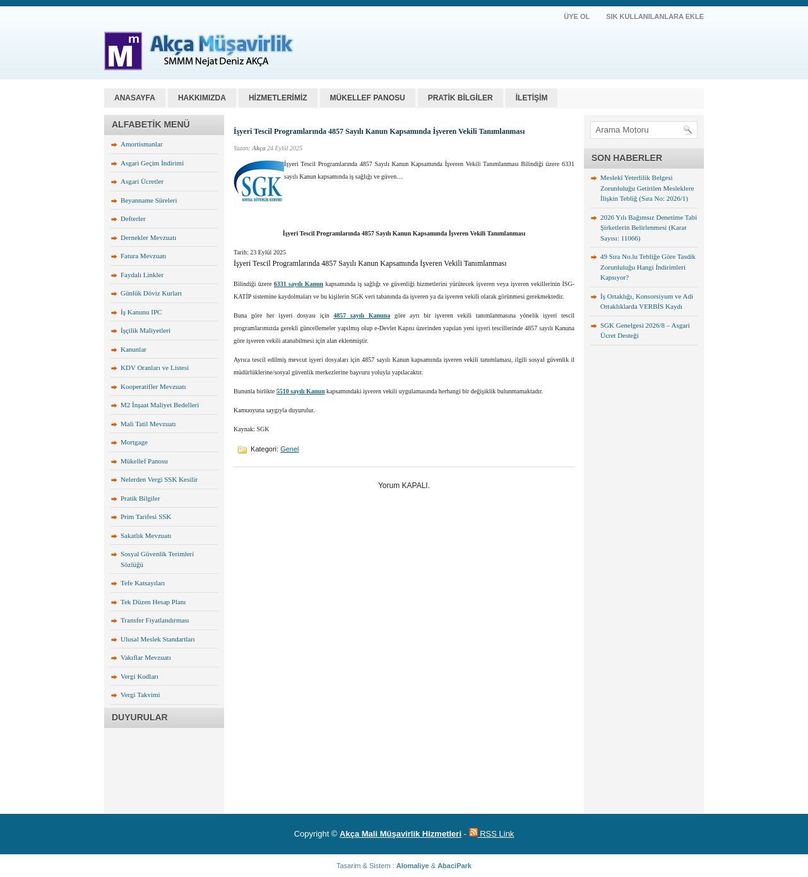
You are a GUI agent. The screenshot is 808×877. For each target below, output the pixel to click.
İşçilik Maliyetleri (145, 330)
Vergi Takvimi (140, 694)
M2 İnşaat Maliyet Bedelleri (160, 405)
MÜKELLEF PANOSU (367, 97)
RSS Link (491, 833)
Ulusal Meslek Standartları (158, 639)
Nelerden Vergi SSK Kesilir (159, 479)
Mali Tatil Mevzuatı (148, 423)
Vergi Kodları (139, 676)
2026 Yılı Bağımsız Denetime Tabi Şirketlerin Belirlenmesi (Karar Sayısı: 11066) (648, 227)
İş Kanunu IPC (141, 312)
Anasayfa (134, 97)
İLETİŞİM (532, 97)
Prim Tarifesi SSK (146, 516)
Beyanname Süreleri (149, 200)
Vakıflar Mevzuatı (146, 657)
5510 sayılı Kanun (300, 391)
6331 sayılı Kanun (298, 283)
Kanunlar (133, 349)
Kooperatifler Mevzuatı (153, 386)
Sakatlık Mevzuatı (146, 535)
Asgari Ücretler (142, 181)
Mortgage (134, 442)
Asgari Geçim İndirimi (152, 163)
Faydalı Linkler (142, 274)
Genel (289, 449)
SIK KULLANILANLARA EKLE (655, 16)
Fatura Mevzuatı (143, 256)
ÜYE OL (577, 16)
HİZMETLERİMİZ (278, 97)
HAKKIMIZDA (202, 97)
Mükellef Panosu (144, 461)
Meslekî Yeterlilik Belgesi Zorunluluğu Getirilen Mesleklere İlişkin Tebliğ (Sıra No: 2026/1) (647, 188)
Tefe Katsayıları (143, 583)
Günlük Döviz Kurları (151, 293)
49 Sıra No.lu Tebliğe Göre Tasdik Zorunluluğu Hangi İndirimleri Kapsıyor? (648, 267)
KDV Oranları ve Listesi (155, 367)
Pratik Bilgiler (140, 498)
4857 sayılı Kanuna (361, 315)
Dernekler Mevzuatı (148, 237)
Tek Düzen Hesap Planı (153, 602)
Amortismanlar (142, 144)
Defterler (133, 218)
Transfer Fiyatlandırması (155, 620)
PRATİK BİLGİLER (460, 97)
